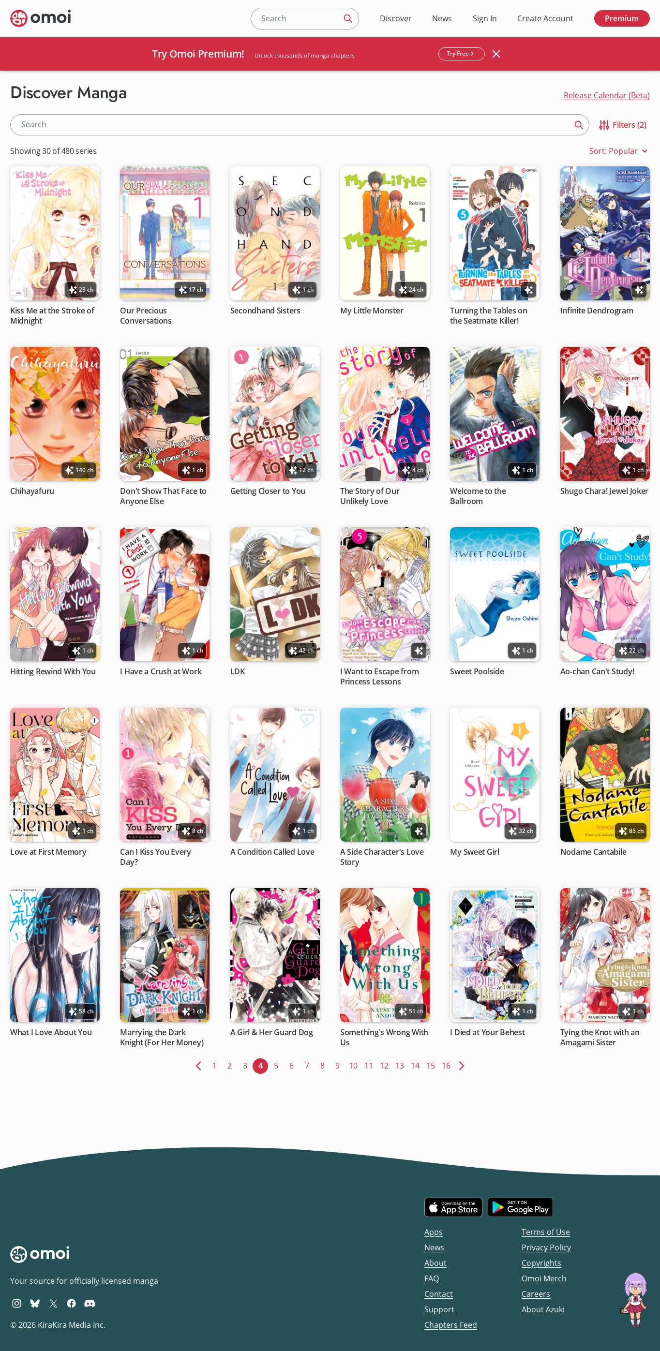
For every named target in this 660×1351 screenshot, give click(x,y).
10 (355, 1064)
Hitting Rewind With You (53, 672)
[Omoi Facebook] (71, 1303)
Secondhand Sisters (265, 311)
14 (417, 1064)
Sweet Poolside (477, 672)
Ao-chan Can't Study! (597, 672)
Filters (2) (622, 125)
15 (432, 1064)
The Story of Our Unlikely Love (370, 496)
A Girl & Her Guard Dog (271, 1032)
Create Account (545, 18)
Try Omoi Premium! (198, 53)
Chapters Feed (450, 1325)
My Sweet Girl (475, 852)
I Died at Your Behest (487, 1032)
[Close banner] (496, 53)
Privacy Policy (546, 1247)
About (435, 1263)
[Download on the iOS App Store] (453, 1207)
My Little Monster (371, 311)
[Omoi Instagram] (16, 1303)
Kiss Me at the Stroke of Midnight (52, 316)
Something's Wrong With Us (384, 1037)
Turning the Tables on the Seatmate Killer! (488, 316)
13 (401, 1064)
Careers (536, 1294)
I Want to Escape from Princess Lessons (379, 677)
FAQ (431, 1278)
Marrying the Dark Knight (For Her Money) (162, 1037)
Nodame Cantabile (593, 852)
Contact (438, 1294)
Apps (433, 1232)
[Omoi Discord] (89, 1303)
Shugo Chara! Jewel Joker (604, 491)
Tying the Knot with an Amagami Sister (600, 1037)
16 (448, 1064)
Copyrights (541, 1263)
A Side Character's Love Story (382, 857)
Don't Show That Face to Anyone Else (163, 496)
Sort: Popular (619, 151)
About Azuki (543, 1309)
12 (386, 1064)
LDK (237, 672)
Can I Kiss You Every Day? (156, 857)
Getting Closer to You (267, 491)
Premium (622, 18)
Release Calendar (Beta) (607, 95)
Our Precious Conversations (146, 316)
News (442, 18)
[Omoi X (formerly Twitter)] (53, 1303)
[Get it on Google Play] (520, 1207)
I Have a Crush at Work (161, 672)
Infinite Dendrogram (596, 311)
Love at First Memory (48, 852)
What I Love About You (50, 1032)
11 (370, 1064)
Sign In (485, 18)
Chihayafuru (32, 491)
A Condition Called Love (272, 852)
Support (439, 1309)
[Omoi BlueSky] (35, 1303)
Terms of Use (546, 1232)
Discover (396, 18)
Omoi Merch (544, 1278)
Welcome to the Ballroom (478, 496)
